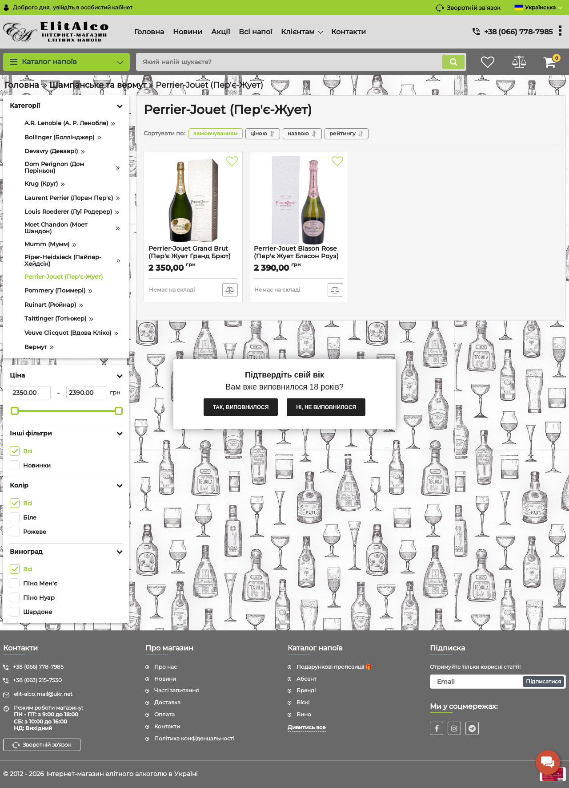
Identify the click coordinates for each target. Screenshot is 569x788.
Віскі (303, 702)
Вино (304, 714)
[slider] (15, 411)
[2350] (30, 392)
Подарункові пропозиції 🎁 (334, 666)
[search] (301, 62)
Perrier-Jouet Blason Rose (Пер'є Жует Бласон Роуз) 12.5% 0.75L (296, 256)
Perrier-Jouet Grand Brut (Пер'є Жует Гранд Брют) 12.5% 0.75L (189, 256)
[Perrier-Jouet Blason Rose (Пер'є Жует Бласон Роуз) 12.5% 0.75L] (298, 200)
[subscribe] (498, 681)
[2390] (86, 392)
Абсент (307, 678)
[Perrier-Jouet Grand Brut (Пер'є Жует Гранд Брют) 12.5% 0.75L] (193, 200)
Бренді (306, 690)
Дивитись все (307, 727)
